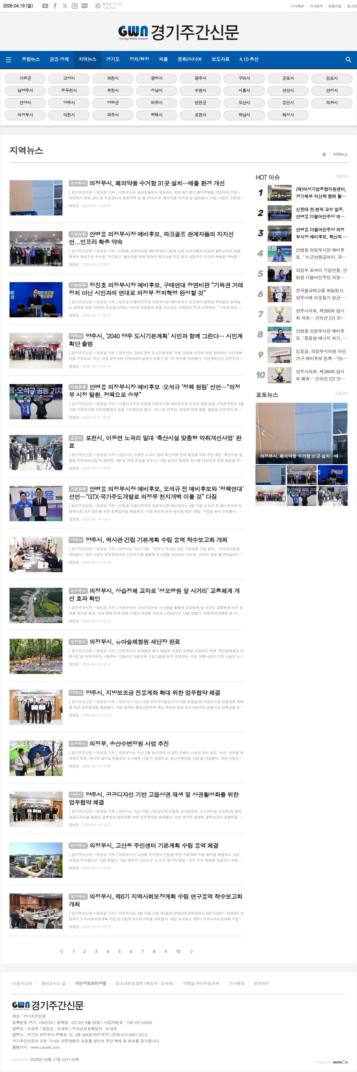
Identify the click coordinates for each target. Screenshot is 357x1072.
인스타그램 (74, 5)
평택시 (156, 115)
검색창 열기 (348, 59)
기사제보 (297, 5)
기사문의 (316, 5)
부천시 (112, 90)
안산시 (288, 90)
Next (340, 433)
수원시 (200, 90)
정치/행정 (139, 59)
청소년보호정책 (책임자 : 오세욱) (145, 983)
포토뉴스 (267, 394)
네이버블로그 (84, 5)
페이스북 (55, 5)
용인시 (288, 102)
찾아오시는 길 (53, 983)
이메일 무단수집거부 (201, 983)
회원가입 (335, 5)
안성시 (332, 90)
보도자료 (220, 59)
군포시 (288, 78)
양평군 (112, 102)
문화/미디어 (190, 59)
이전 (61, 951)
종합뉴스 (31, 59)
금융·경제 (59, 59)
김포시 (332, 78)
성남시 (156, 90)
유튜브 (45, 5)
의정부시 (25, 115)
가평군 (25, 78)
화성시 (288, 115)
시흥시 (244, 90)
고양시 (69, 78)
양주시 (69, 102)
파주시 (112, 115)
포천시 (200, 115)
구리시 (244, 78)
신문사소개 (22, 983)
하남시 (244, 115)
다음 (191, 951)
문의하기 (262, 983)
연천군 (200, 102)
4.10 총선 (249, 59)
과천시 (112, 78)
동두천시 (69, 90)
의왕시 (332, 102)
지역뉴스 (87, 59)
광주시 (200, 78)
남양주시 (25, 90)
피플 (163, 59)
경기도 (113, 59)
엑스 (64, 5)
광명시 (156, 78)
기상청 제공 (109, 8)
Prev (263, 433)
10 (178, 951)
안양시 (25, 102)
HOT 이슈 (268, 177)
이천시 (69, 115)
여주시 (156, 102)
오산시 (244, 102)
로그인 (352, 5)
